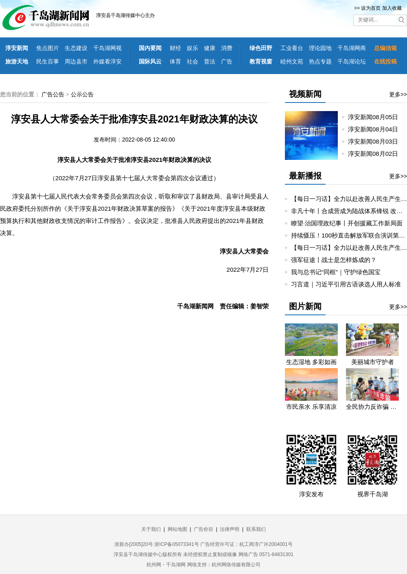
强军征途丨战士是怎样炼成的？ (333, 259)
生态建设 (76, 48)
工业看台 (291, 48)
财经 (175, 48)
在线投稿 (385, 61)
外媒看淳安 (107, 61)
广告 (226, 61)
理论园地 (320, 48)
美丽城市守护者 (372, 361)
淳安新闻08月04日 (376, 129)
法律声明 (229, 529)
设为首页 (371, 8)
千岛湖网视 (107, 48)
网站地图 (177, 529)
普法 (209, 61)
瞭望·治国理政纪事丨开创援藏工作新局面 (347, 223)
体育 (175, 61)
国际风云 (150, 61)
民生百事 (47, 61)
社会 (192, 61)
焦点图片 (47, 48)
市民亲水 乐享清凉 (311, 406)
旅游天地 (16, 61)
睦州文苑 (291, 61)
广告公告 (53, 94)
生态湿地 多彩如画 (311, 361)
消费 (226, 48)
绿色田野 (260, 48)
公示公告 (82, 94)
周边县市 (76, 61)
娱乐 (192, 48)
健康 (209, 48)
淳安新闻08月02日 (376, 153)
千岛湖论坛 (351, 61)
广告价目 (203, 529)
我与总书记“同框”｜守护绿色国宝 (336, 271)
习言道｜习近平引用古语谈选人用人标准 (346, 284)
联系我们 (256, 529)
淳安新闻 (16, 48)
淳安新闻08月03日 (376, 141)
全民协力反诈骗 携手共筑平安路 (372, 406)
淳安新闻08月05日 (376, 116)
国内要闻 (150, 48)
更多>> (398, 94)
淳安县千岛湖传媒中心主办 (125, 15)
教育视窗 (260, 61)
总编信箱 (385, 48)
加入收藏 (392, 8)
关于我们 (151, 529)
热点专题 (320, 61)
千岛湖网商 (351, 48)
